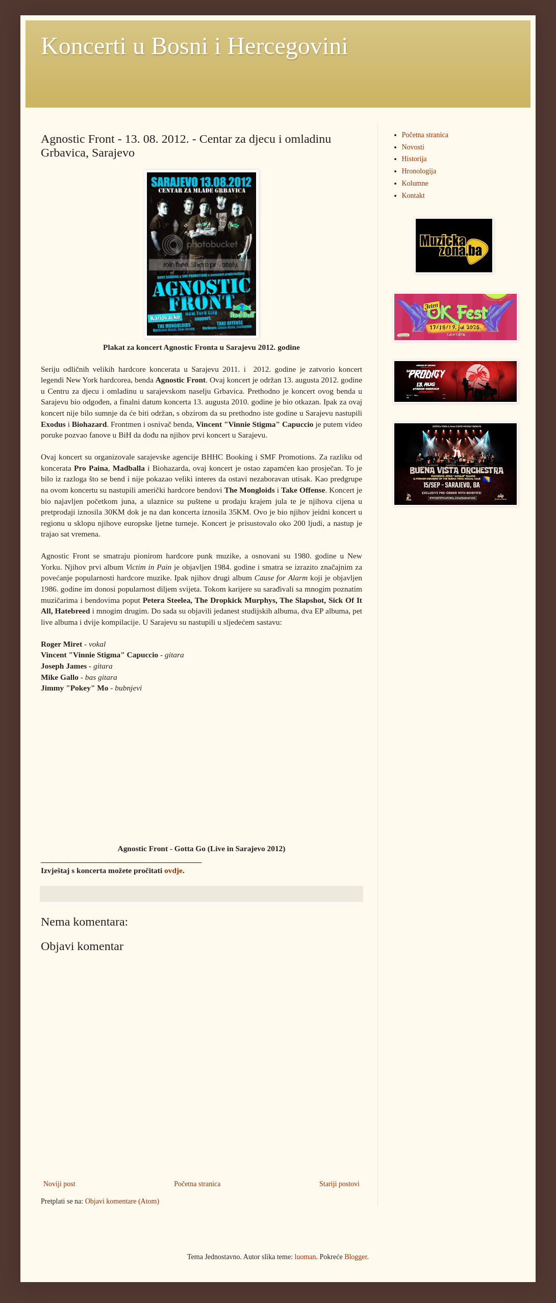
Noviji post (59, 1184)
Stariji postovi (339, 1184)
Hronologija (419, 171)
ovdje (173, 870)
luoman (305, 1257)
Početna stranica (197, 1184)
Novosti (413, 147)
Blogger (355, 1257)
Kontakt (413, 195)
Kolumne (415, 183)
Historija (414, 159)
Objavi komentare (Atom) (122, 1201)
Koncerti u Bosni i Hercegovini (194, 45)
